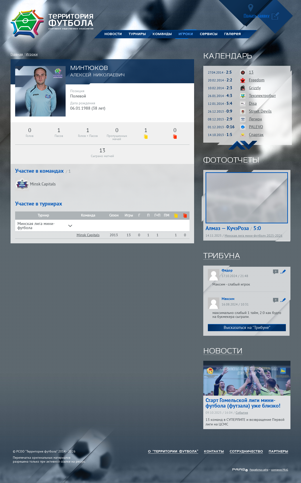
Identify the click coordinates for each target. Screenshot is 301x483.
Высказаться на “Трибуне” (247, 327)
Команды (162, 34)
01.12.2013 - (221, 127)
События (242, 413)
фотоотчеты (231, 160)
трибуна (221, 256)
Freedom (257, 80)
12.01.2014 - (220, 104)
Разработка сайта (259, 470)
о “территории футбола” (173, 451)
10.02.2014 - (220, 88)
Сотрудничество (246, 451)
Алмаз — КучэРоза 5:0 (233, 228)
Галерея (232, 34)
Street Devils (260, 111)
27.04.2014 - (220, 73)
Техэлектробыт (262, 96)
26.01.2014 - (220, 96)
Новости (113, 34)
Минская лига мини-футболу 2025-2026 (253, 236)
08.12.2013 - (220, 120)
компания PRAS (279, 470)
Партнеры (278, 451)
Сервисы (208, 34)
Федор (227, 270)
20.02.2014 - (220, 81)
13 (251, 72)
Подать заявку (262, 16)
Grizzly (255, 88)
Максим (228, 299)
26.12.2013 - (220, 112)
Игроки (185, 34)
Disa (253, 103)
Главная (17, 54)
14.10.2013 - (220, 135)
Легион (255, 119)
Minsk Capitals (88, 235)
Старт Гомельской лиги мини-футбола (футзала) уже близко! (243, 403)
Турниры (137, 34)
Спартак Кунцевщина (260, 137)
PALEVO (256, 127)
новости (222, 351)
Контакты (214, 451)
